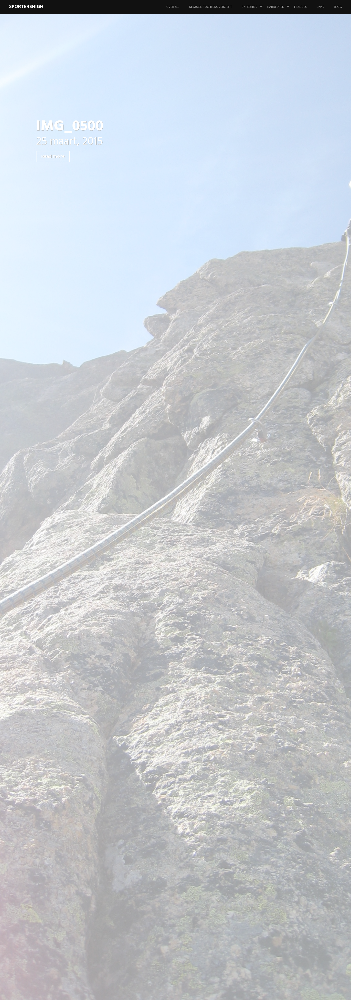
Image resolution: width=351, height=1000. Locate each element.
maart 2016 (270, 556)
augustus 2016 (272, 546)
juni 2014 (268, 603)
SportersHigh (26, 7)
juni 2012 (268, 716)
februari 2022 (271, 471)
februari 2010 (271, 800)
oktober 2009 (272, 819)
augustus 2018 (272, 509)
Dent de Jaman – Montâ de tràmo (282, 207)
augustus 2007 (272, 838)
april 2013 (268, 668)
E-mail (102, 536)
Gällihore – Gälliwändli (278, 185)
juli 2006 (268, 847)
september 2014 (274, 593)
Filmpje (267, 321)
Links (320, 7)
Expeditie (268, 312)
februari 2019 (271, 499)
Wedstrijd (273, 378)
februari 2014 (271, 621)
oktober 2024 (272, 452)
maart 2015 (270, 584)
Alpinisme (268, 303)
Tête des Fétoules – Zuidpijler (279, 877)
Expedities (254, 5)
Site (99, 548)
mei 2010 (268, 772)
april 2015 (268, 574)
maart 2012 (270, 734)
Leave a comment (65, 173)
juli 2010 (267, 753)
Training (272, 368)
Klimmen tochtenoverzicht (210, 7)
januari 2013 (270, 678)
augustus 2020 (272, 480)
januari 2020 (271, 490)
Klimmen (267, 406)
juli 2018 (267, 518)
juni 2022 (268, 462)
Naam (101, 524)
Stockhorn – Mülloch (277, 195)
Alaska (266, 293)
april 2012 (268, 725)
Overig (266, 425)
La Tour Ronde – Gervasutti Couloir (282, 235)
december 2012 (273, 687)
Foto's (266, 331)
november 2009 (273, 810)
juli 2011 (267, 744)
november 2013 (273, 650)
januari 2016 (270, 565)
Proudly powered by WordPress (267, 993)
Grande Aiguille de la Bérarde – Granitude (277, 264)
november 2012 (273, 697)
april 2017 (268, 537)
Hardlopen (280, 5)
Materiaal (268, 415)
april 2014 (269, 612)
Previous (105, 378)
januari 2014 (270, 631)
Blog (338, 7)
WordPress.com (330, 993)
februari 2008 (272, 828)
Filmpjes (300, 7)
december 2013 (273, 640)
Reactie (103, 468)
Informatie (269, 397)
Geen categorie (273, 340)
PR (268, 359)
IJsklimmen (269, 387)
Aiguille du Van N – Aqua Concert (280, 221)
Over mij (172, 7)
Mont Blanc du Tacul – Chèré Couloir (283, 250)
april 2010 (269, 781)
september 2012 (273, 706)
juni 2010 (268, 763)
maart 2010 (270, 791)
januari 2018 (270, 527)
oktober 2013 (271, 659)
